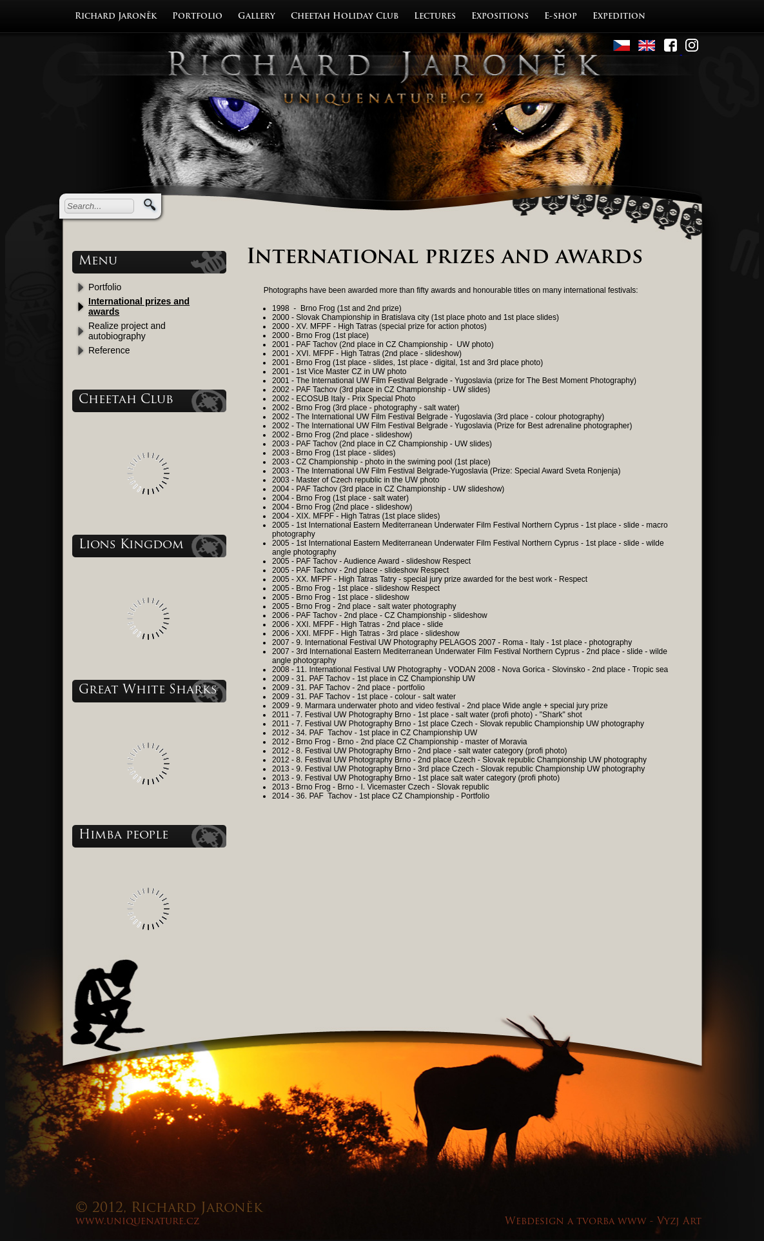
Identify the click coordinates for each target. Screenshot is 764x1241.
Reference (109, 350)
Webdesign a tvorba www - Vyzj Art (603, 1222)
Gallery (256, 16)
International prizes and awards (139, 306)
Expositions (500, 16)
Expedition (619, 16)
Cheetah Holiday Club (344, 16)
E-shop (560, 16)
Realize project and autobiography (127, 331)
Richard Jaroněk (116, 16)
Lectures (435, 16)
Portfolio (197, 16)
